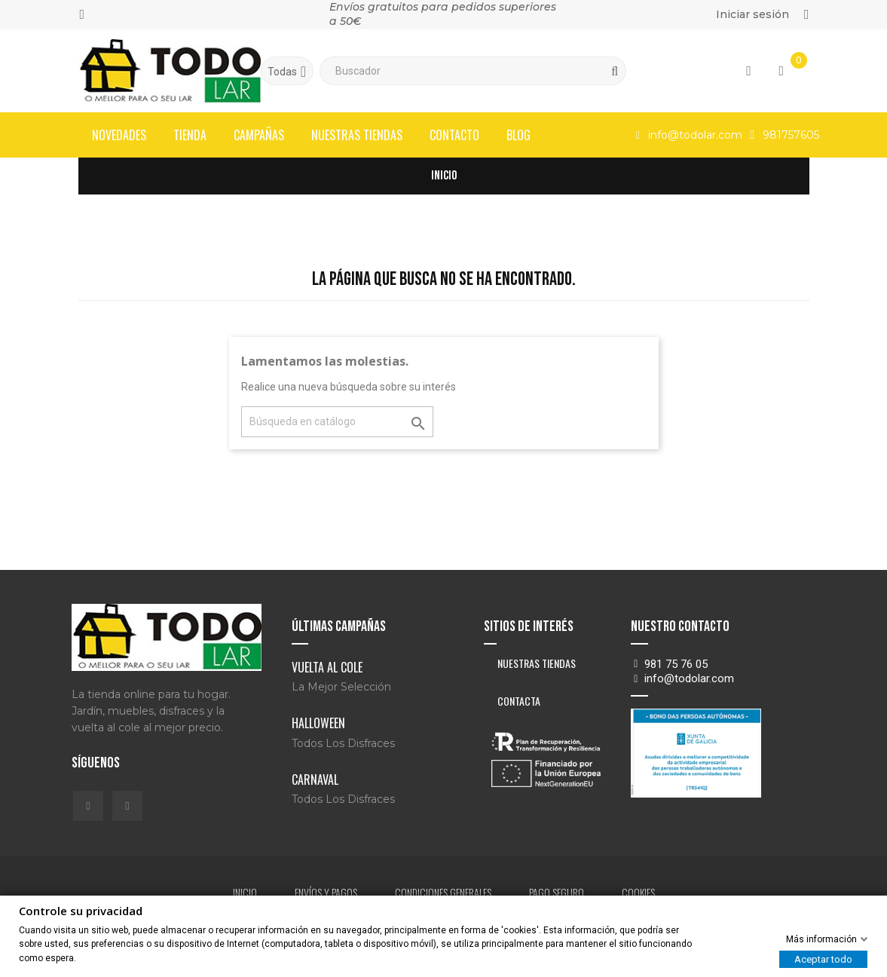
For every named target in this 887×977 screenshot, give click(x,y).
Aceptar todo (823, 959)
